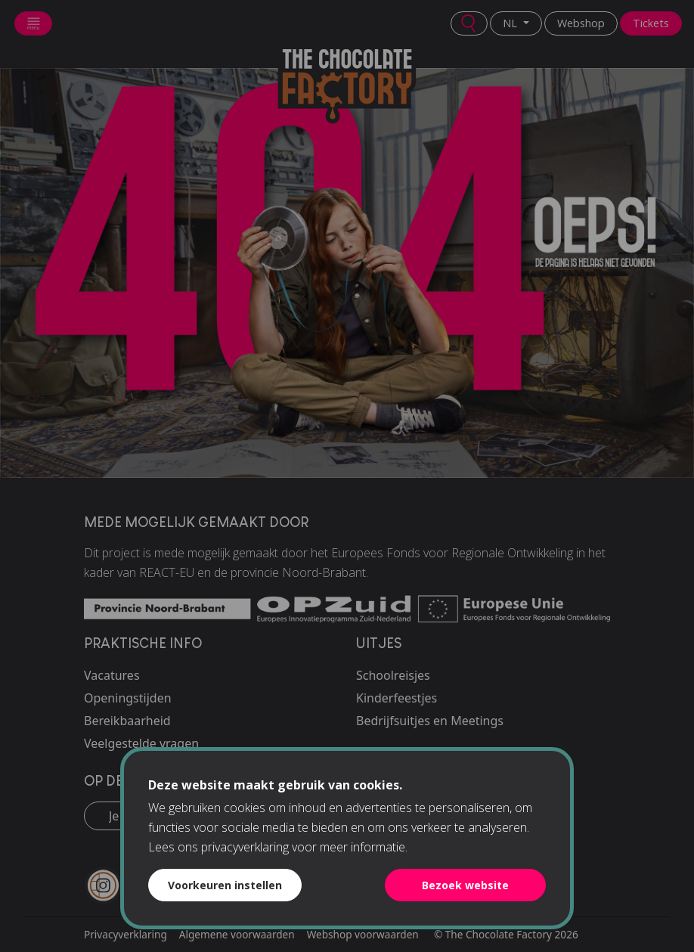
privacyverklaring (245, 847)
